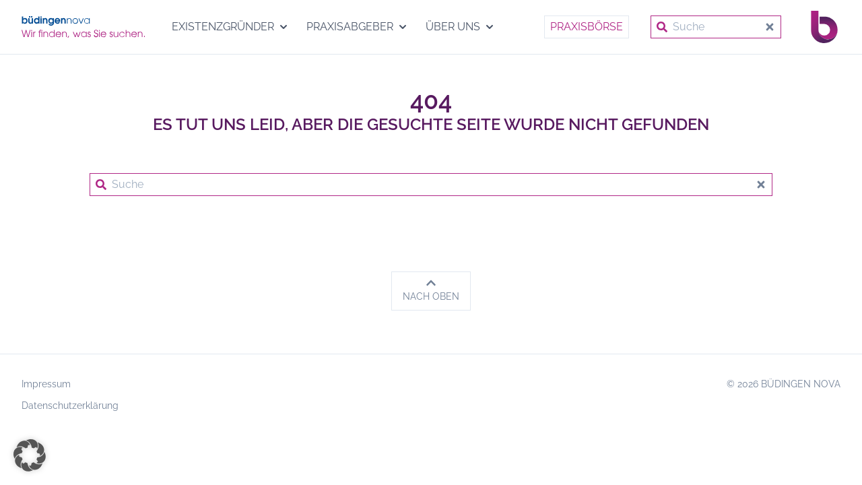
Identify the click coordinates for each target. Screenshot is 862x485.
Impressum (46, 384)
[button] (29, 455)
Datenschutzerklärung (70, 405)
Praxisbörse (586, 26)
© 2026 (783, 384)
